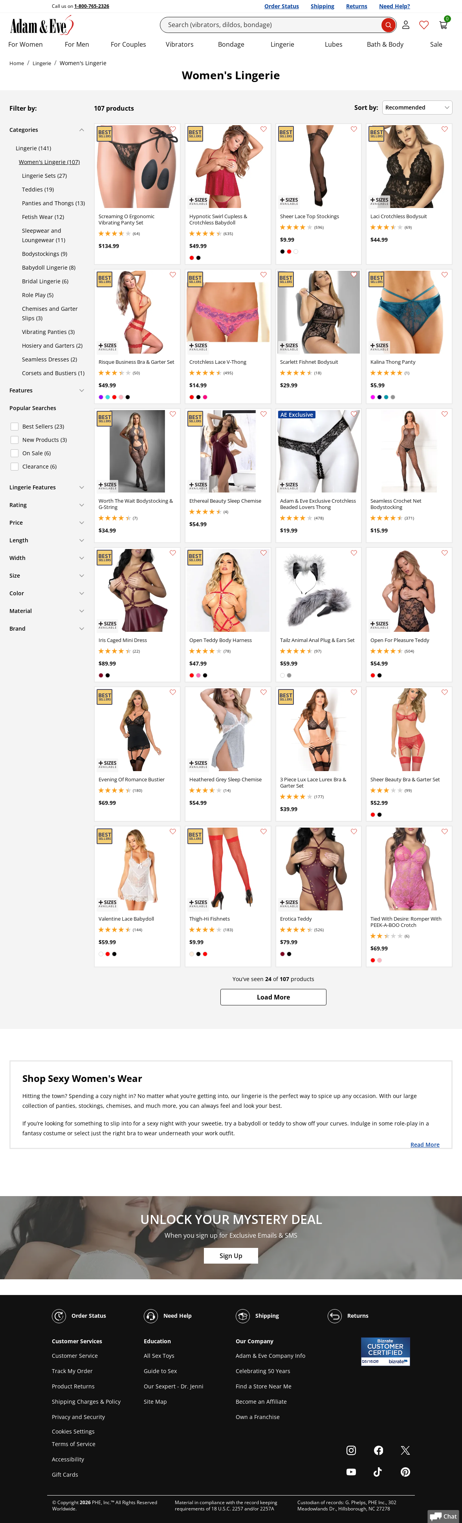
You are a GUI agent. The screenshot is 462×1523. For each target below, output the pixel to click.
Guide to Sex (160, 1371)
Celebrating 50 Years (263, 1371)
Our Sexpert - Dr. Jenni (174, 1386)
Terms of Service (73, 1444)
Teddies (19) (38, 189)
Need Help (168, 1316)
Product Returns (73, 1386)
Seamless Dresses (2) (49, 359)
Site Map (155, 1401)
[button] (273, 997)
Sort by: (366, 107)
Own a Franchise (258, 1417)
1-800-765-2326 (91, 6)
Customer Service (75, 1355)
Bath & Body (385, 44)
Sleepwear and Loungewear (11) (43, 235)
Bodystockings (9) (44, 253)
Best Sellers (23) (43, 426)
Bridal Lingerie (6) (45, 281)
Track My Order (72, 1371)
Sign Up (231, 1255)
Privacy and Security (78, 1417)
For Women (25, 44)
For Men (77, 44)
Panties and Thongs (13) (53, 203)
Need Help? (394, 6)
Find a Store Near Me (264, 1386)
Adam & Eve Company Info (270, 1355)
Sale (436, 44)
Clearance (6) (39, 466)
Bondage (231, 44)
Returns (356, 6)
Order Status (281, 6)
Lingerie (282, 44)
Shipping (322, 6)
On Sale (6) (36, 453)
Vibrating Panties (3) (48, 332)
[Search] (278, 25)
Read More (425, 1144)
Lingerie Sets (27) (44, 175)
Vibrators (180, 44)
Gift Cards (65, 1474)
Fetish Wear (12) (43, 217)
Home (16, 63)
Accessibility (68, 1459)
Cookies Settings (73, 1431)
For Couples (128, 44)
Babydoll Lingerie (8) (48, 267)
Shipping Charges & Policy (86, 1401)
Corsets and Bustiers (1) (53, 373)
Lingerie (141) (33, 148)
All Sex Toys (159, 1355)
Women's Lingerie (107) (49, 162)
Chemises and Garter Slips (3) (50, 313)
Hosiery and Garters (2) (52, 345)
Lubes (334, 44)
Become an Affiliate (261, 1401)
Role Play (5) (37, 295)
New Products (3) (44, 439)
